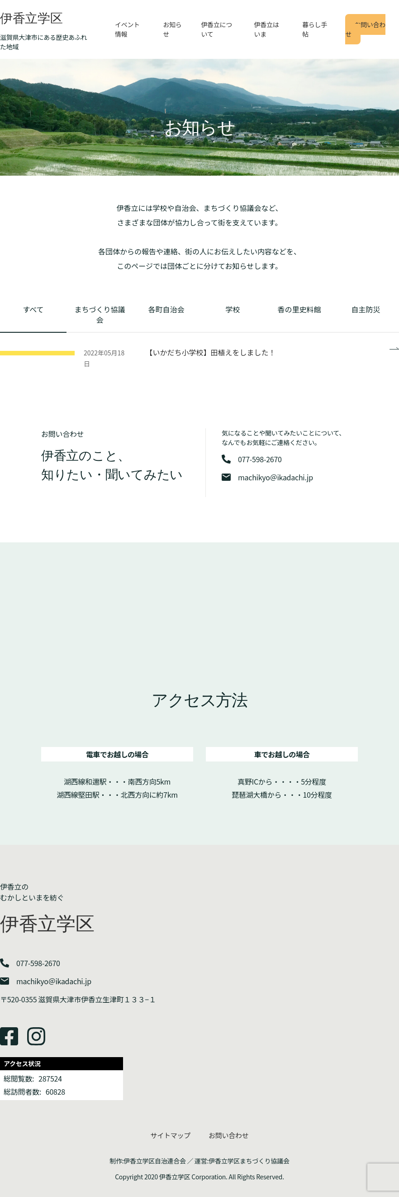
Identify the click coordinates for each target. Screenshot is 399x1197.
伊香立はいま (266, 29)
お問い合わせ (365, 29)
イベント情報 (127, 29)
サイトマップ (170, 1135)
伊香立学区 (31, 18)
